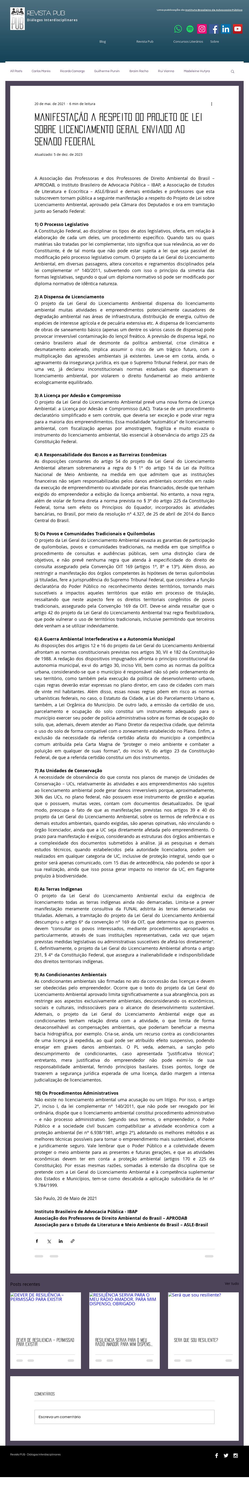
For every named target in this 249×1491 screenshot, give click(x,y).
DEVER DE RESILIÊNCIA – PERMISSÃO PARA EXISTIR (45, 1342)
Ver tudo (232, 1283)
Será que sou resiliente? (196, 1340)
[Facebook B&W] (216, 1455)
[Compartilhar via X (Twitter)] (48, 1241)
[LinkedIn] (226, 29)
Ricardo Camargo (72, 71)
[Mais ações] (211, 104)
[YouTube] (237, 29)
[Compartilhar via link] (72, 1241)
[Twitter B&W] (226, 1455)
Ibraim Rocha (138, 71)
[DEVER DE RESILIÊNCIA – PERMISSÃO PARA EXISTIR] (45, 1312)
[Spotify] (190, 29)
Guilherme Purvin (107, 71)
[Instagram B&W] (235, 1455)
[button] (232, 71)
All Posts (16, 71)
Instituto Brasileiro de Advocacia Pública (213, 10)
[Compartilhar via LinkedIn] (60, 1241)
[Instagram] (202, 29)
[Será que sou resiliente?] (203, 1312)
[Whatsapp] (178, 29)
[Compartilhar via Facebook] (37, 1241)
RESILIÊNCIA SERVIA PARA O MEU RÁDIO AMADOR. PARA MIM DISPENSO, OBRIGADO (124, 1342)
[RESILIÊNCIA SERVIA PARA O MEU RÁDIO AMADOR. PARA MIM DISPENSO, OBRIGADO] (124, 1312)
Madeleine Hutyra (197, 71)
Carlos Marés (41, 71)
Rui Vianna (166, 71)
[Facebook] (214, 29)
